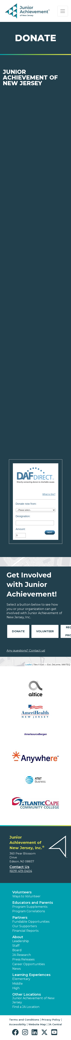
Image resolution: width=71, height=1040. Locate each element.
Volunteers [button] (22, 892)
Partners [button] (19, 917)
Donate (18, 631)
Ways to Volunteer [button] (26, 896)
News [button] (16, 968)
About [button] (17, 937)
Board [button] (17, 950)
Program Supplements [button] (29, 906)
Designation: (23, 516)
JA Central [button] (55, 1024)
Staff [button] (16, 945)
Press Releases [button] (23, 959)
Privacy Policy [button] (51, 1019)
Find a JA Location (25, 1007)
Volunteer (45, 631)
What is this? (48, 494)
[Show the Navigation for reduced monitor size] (62, 11)
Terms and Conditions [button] (24, 1019)
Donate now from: (26, 503)
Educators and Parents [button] (32, 902)
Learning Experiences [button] (31, 975)
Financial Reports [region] (25, 930)
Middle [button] (17, 983)
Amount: (21, 529)
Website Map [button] (37, 1024)
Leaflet (28, 664)
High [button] (16, 988)
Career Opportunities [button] (28, 964)
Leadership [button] (20, 941)
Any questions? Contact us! (26, 650)
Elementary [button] (21, 979)
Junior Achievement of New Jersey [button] (33, 1000)
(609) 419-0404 (20, 871)
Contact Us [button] (19, 867)
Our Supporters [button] (24, 926)
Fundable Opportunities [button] (30, 921)
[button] (16, 1032)
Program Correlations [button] (28, 911)
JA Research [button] (21, 955)
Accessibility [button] (17, 1024)
